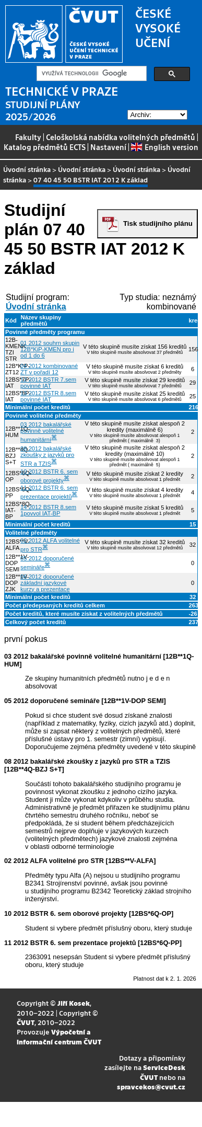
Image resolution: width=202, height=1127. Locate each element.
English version (164, 147)
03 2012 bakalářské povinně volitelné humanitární (46, 432)
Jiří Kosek (73, 1003)
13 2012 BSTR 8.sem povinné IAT (48, 396)
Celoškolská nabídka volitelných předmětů (120, 137)
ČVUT (25, 1022)
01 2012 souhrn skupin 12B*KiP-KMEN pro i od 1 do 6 (49, 349)
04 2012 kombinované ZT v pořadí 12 (49, 369)
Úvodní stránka (27, 169)
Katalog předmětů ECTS (45, 147)
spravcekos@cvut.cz (151, 1086)
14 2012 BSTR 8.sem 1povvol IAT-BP (48, 510)
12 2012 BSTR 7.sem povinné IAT (48, 382)
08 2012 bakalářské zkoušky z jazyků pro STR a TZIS (47, 456)
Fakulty (28, 137)
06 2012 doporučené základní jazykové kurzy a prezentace (47, 582)
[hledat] (90, 73)
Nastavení (108, 147)
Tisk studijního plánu (158, 223)
